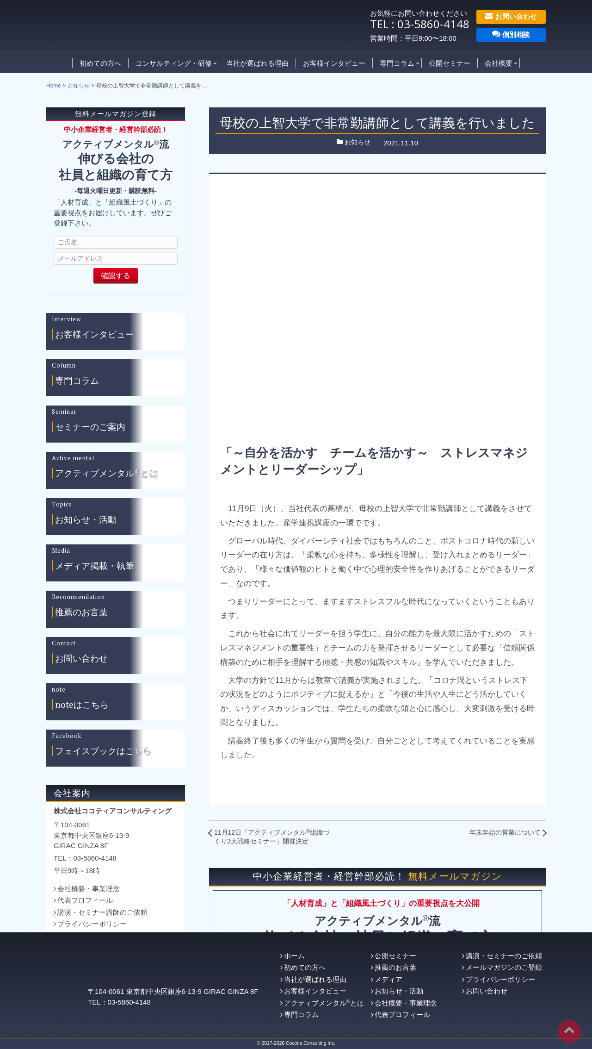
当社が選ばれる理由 (257, 63)
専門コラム (397, 63)
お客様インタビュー (334, 63)
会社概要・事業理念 (88, 889)
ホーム (294, 956)
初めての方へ (100, 63)
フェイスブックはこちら (103, 751)
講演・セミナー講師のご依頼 (102, 912)
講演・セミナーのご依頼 (504, 956)
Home (53, 85)
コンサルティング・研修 (174, 63)
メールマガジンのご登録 (504, 967)
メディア (388, 979)
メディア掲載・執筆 (94, 566)
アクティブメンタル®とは (106, 473)
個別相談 (511, 34)
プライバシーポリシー (92, 924)
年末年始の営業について (505, 832)
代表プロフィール (85, 900)
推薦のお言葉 (81, 612)
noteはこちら (82, 704)
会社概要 (498, 63)
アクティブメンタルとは (324, 1003)
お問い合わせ (510, 16)
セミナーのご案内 (90, 427)
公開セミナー (449, 63)
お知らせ (79, 85)
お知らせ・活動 (86, 519)
